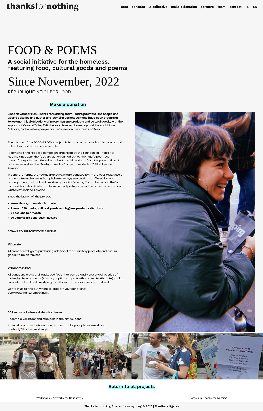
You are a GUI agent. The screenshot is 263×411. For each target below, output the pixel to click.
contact (235, 7)
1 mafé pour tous (100, 175)
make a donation (184, 7)
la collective (158, 7)
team (222, 7)
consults (138, 7)
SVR (110, 178)
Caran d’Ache (94, 182)
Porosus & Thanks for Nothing (210, 397)
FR (247, 7)
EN (255, 7)
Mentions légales (167, 406)
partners (207, 7)
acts (124, 7)
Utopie (49, 178)
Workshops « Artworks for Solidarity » (58, 397)
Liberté (33, 178)
